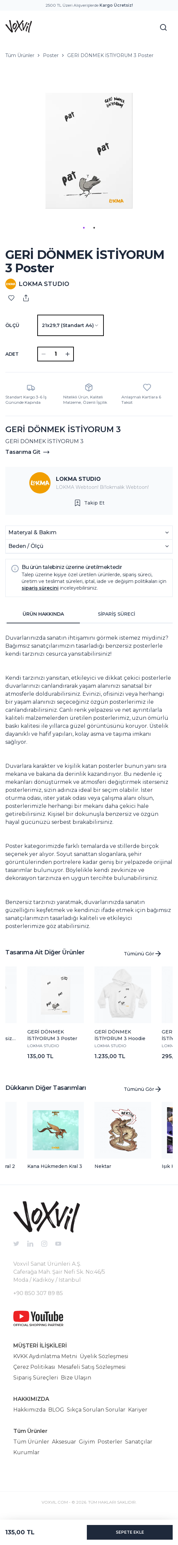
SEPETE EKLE (130, 1532)
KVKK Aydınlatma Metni (45, 1356)
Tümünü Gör (143, 954)
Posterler (109, 1442)
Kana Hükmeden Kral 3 (54, 1166)
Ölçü (12, 325)
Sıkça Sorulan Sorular (96, 1410)
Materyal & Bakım (89, 532)
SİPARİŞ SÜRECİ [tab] (116, 614)
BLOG (56, 1410)
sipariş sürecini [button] (40, 588)
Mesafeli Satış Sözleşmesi (92, 1367)
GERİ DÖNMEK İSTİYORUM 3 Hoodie (119, 1035)
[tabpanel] (89, 779)
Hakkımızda (29, 1410)
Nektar (102, 1166)
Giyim (87, 1442)
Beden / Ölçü (89, 546)
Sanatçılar (138, 1442)
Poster (51, 55)
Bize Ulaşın (76, 1377)
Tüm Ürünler (19, 55)
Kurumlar (26, 1452)
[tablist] (79, 614)
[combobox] (70, 325)
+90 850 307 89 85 (38, 1293)
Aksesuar (64, 1442)
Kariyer (137, 1410)
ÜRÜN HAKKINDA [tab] (43, 614)
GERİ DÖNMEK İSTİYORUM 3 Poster (110, 55)
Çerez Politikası (34, 1367)
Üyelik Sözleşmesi (104, 1356)
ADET (12, 354)
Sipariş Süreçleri (35, 1377)
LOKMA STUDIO (78, 479)
